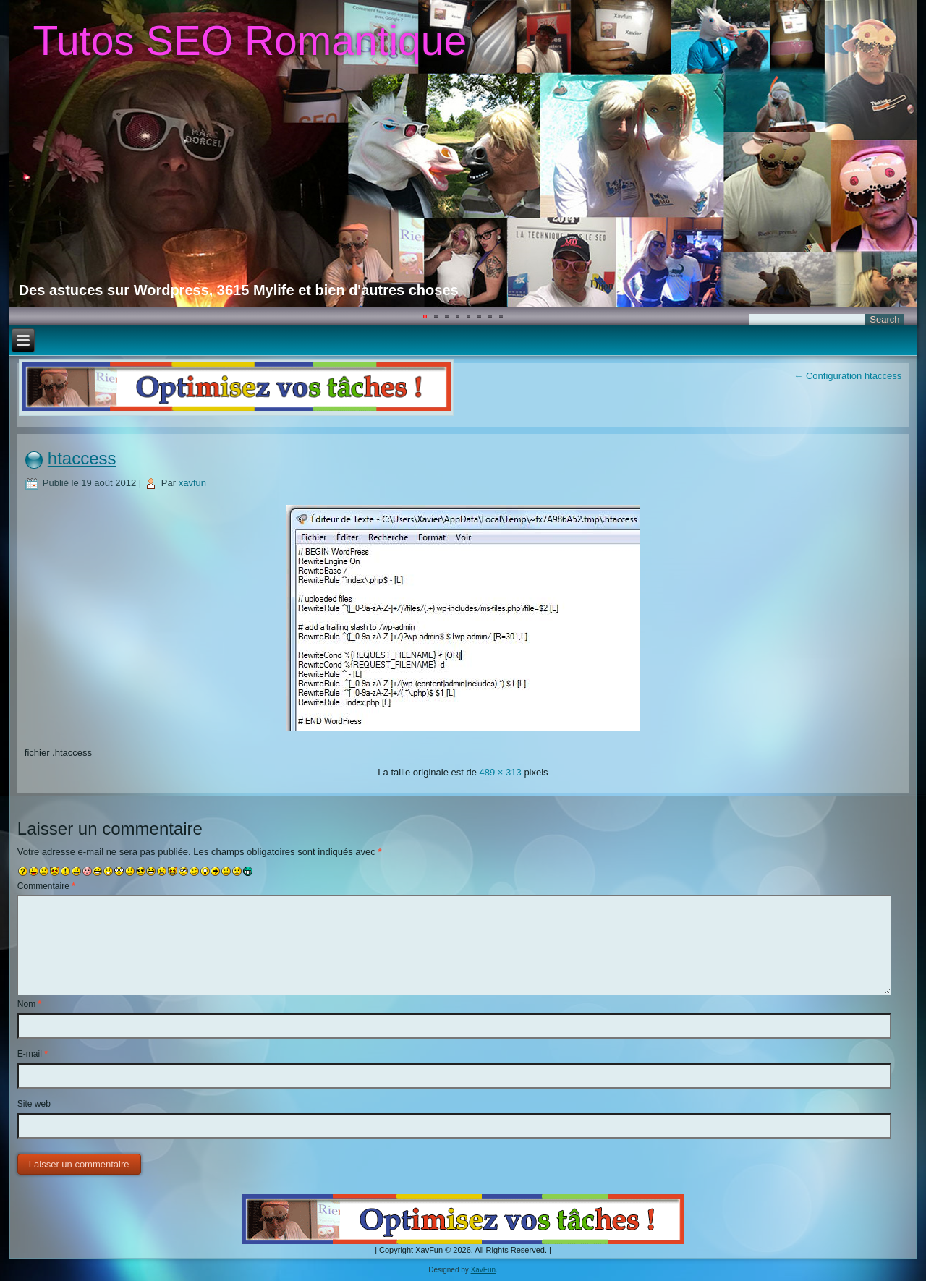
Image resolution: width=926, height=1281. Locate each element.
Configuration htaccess (847, 375)
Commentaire (46, 886)
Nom (29, 1004)
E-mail (32, 1054)
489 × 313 (501, 772)
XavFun (483, 1270)
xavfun (192, 482)
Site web (34, 1104)
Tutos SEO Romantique (250, 40)
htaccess (82, 458)
